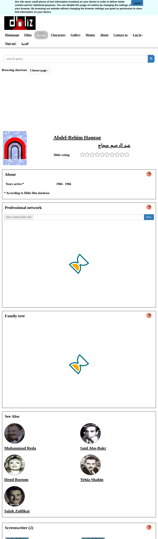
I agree (137, 3)
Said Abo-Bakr (93, 448)
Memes (90, 35)
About (104, 35)
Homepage (12, 35)
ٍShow (149, 217)
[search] (151, 59)
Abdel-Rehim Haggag (77, 137)
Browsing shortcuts (14, 70)
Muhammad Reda (20, 448)
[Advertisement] (79, 103)
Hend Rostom (16, 479)
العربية (25, 43)
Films (28, 35)
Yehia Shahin (91, 479)
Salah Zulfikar (17, 511)
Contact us (121, 35)
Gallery (76, 35)
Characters (58, 35)
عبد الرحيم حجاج (114, 145)
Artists (41, 35)
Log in (138, 35)
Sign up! (10, 43)
